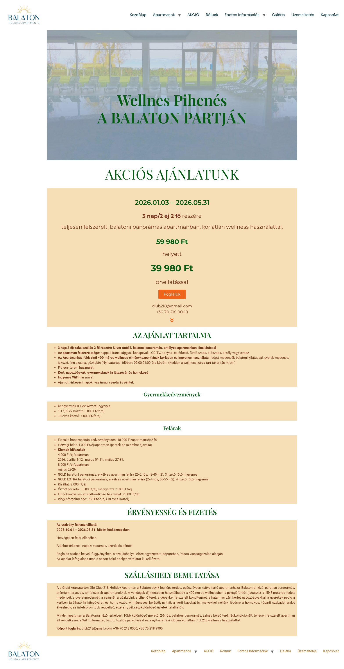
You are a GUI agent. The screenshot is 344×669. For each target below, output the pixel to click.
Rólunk (212, 14)
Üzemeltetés (302, 14)
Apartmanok (164, 14)
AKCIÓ (193, 14)
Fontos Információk (242, 14)
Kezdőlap (138, 14)
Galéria (278, 14)
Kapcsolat (330, 14)
